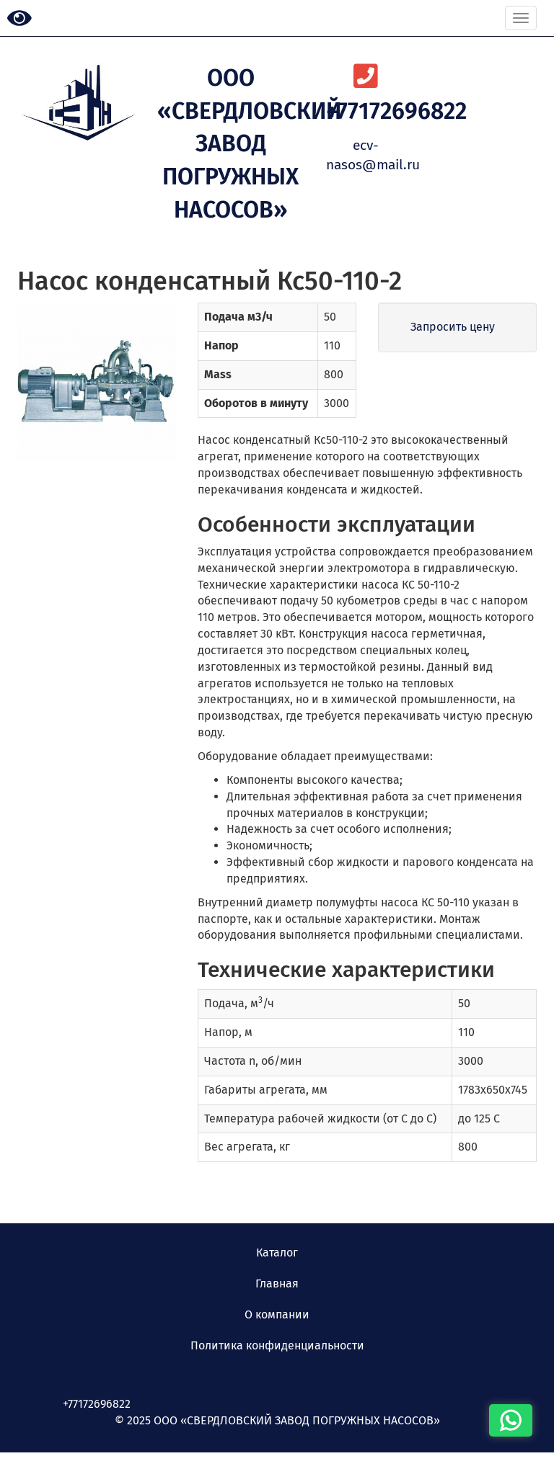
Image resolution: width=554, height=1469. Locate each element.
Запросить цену (452, 327)
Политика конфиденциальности (277, 1345)
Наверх (28, 1443)
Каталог (277, 1252)
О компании (277, 1314)
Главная (277, 1283)
